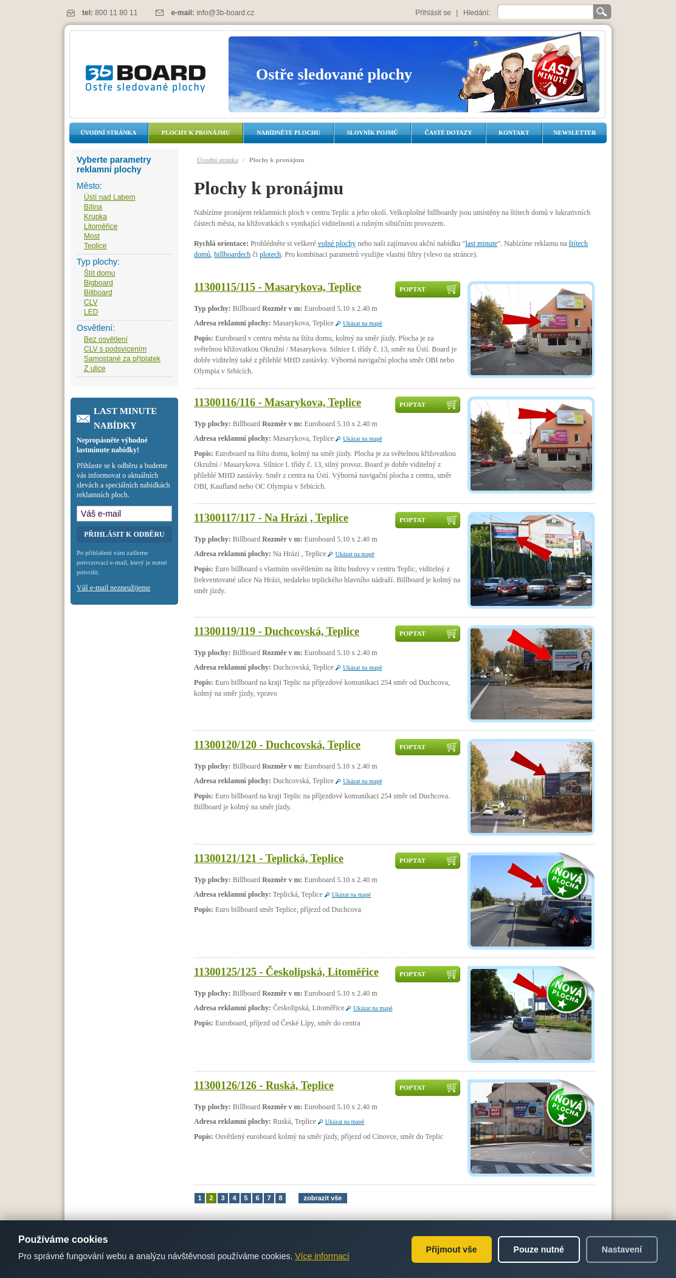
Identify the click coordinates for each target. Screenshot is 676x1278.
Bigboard (98, 283)
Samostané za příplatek (122, 359)
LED (91, 312)
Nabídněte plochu (288, 132)
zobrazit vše (323, 1198)
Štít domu (99, 273)
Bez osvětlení (106, 339)
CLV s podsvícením (115, 349)
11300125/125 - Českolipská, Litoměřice (286, 972)
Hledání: (477, 12)
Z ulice (94, 368)
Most (92, 236)
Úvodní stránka (109, 132)
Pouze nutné (539, 1249)
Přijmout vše (451, 1249)
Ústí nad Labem (110, 197)
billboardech (232, 254)
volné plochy (337, 243)
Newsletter (574, 132)
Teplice (95, 246)
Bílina (93, 207)
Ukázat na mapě (362, 323)
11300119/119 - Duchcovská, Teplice (276, 631)
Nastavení (622, 1249)
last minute (481, 243)
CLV (90, 302)
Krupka (95, 216)
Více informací (322, 1256)
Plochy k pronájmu (196, 132)
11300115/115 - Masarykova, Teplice (277, 287)
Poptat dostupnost (422, 291)
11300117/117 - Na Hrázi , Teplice (271, 518)
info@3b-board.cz (225, 12)
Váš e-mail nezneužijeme (113, 587)
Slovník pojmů (372, 132)
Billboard (98, 292)
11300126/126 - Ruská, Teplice (264, 1085)
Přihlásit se (433, 12)
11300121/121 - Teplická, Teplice (268, 858)
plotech (270, 254)
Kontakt (513, 132)
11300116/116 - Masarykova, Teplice (277, 402)
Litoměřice (100, 226)
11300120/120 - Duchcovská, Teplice (277, 745)
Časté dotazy (448, 132)
